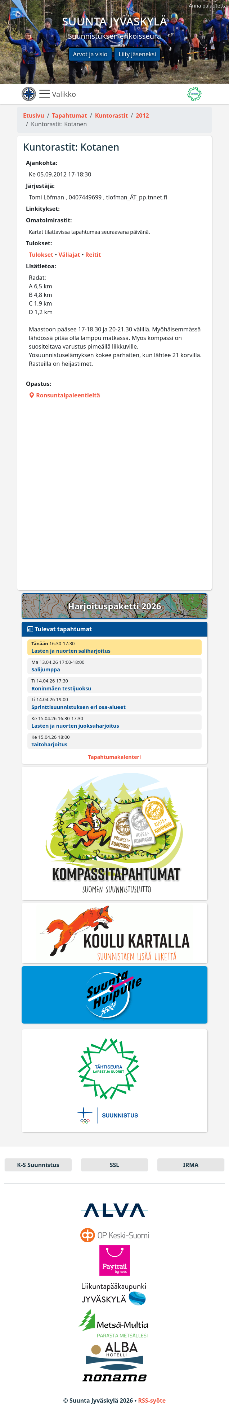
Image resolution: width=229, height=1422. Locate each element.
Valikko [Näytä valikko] (57, 94)
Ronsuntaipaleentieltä (64, 395)
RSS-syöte (152, 1400)
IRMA (191, 1165)
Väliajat (69, 255)
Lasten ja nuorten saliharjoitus (71, 650)
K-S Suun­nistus (38, 1165)
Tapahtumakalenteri (114, 756)
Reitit (93, 255)
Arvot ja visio (90, 54)
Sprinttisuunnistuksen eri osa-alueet (78, 707)
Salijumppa (45, 669)
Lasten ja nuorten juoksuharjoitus (75, 725)
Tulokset (41, 255)
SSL (115, 1165)
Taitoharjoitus (49, 744)
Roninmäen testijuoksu (61, 688)
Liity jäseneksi (137, 54)
